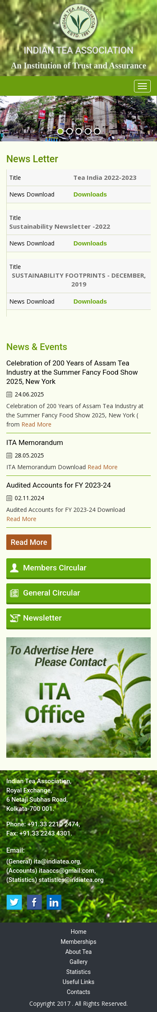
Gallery (78, 961)
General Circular (51, 593)
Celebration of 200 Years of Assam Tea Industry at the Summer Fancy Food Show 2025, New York (72, 372)
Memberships (78, 941)
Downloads (90, 194)
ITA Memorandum (34, 442)
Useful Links (78, 982)
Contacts (78, 992)
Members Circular (55, 567)
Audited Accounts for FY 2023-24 (58, 485)
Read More (36, 424)
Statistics (78, 972)
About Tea (78, 951)
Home (79, 931)
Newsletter (42, 618)
